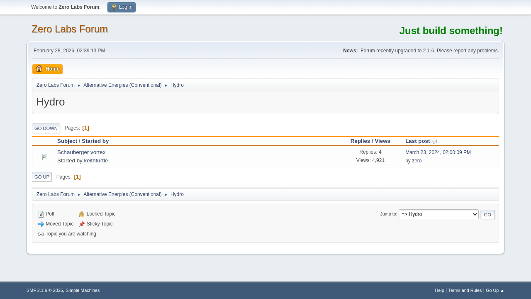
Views (382, 141)
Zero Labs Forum (70, 28)
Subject (67, 141)
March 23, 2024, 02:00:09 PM (438, 152)
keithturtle (96, 160)
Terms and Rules (465, 290)
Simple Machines (83, 290)
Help (439, 290)
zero (416, 161)
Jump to (388, 214)
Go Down (46, 128)
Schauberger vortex (81, 152)
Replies (360, 141)
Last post (421, 141)
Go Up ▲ (495, 290)
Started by (95, 141)
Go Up (41, 176)
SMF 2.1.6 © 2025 (45, 290)
